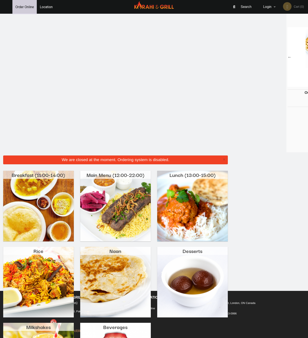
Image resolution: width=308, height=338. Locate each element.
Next (305, 57)
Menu (142, 280)
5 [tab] (282, 84)
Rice (38, 112)
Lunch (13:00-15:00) (192, 36)
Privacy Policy (183, 291)
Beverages (115, 188)
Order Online (24, 7)
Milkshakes (38, 188)
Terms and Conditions (188, 286)
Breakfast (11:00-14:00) (38, 36)
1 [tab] (257, 84)
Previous (234, 57)
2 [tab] (263, 84)
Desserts (192, 112)
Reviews (180, 280)
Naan (115, 112)
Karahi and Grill (66, 275)
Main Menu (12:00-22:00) (115, 36)
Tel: (224, 291)
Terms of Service (161, 335)
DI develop (160, 323)
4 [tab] (276, 84)
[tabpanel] (269, 57)
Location (46, 7)
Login (267, 7)
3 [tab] (269, 84)
